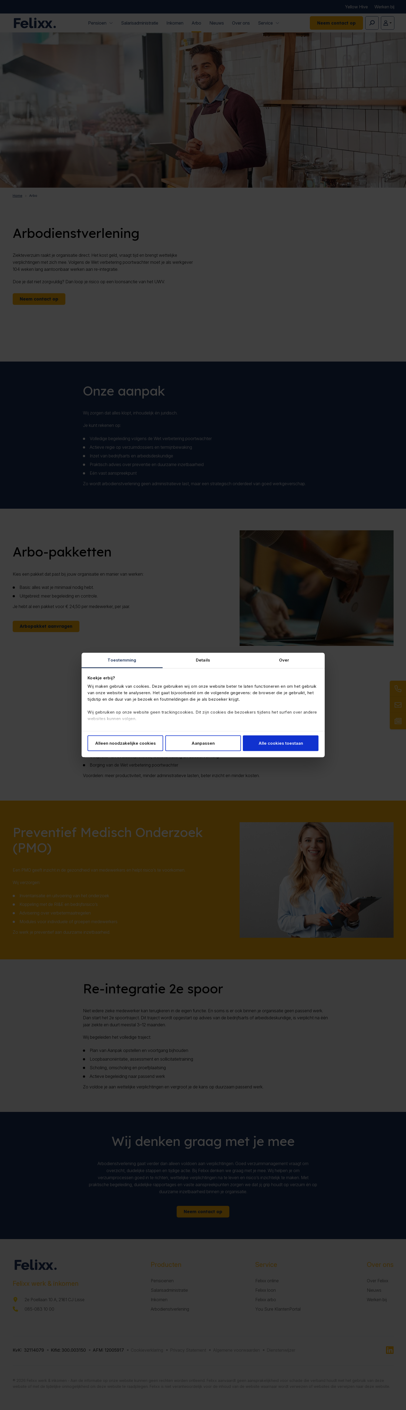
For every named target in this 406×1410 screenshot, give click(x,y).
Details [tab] (203, 660)
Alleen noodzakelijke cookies (125, 743)
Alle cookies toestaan (281, 743)
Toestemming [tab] (122, 660)
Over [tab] (284, 660)
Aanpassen (203, 743)
